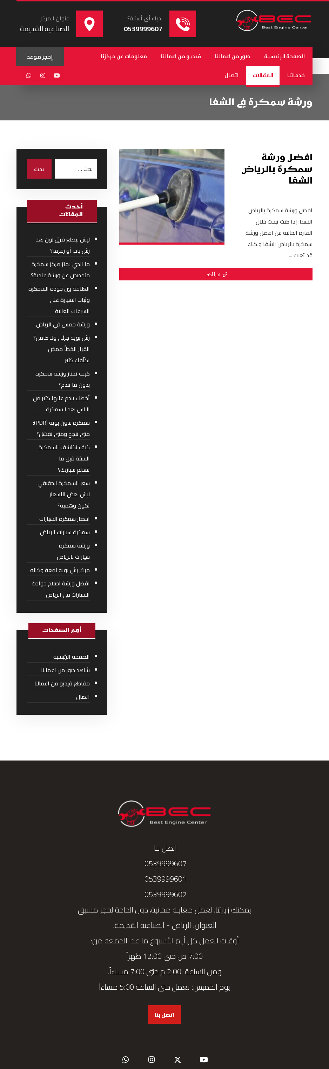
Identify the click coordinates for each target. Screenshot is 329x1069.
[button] (57, 75)
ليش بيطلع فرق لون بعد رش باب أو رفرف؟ (63, 245)
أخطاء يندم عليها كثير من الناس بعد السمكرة (61, 403)
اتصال (83, 696)
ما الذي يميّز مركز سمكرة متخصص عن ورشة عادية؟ (60, 269)
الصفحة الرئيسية (71, 656)
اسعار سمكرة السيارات (64, 518)
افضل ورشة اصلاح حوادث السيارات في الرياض (61, 589)
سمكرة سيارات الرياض (65, 532)
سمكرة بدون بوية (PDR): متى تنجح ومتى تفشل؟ (61, 428)
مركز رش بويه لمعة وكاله (60, 570)
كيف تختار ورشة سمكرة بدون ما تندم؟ (62, 379)
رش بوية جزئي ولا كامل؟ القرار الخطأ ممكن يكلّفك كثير (61, 348)
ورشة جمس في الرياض (63, 324)
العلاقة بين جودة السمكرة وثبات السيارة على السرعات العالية (59, 299)
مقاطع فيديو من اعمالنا (62, 683)
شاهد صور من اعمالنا (65, 670)
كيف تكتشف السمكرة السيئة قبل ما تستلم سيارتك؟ (64, 458)
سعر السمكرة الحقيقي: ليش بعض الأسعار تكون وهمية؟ (63, 494)
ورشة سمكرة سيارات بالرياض (73, 551)
